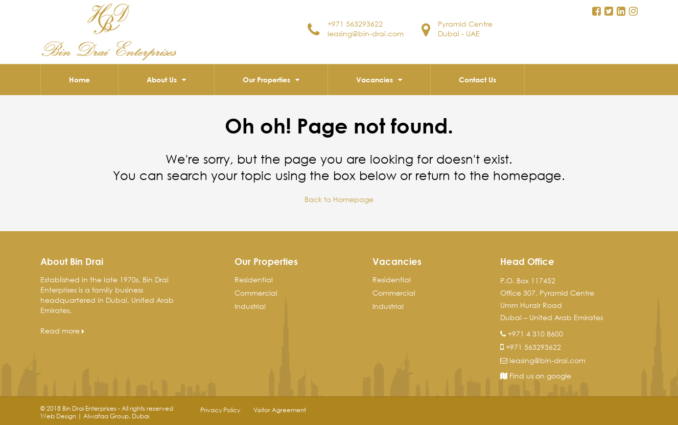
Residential (254, 279)
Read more (62, 330)
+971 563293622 (355, 24)
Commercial (256, 293)
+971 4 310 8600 (535, 334)
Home (79, 79)
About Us (162, 79)
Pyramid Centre (465, 24)
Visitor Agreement (279, 410)
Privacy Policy (220, 410)
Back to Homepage (339, 199)
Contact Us (477, 79)
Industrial (250, 306)
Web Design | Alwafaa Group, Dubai (94, 416)
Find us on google (535, 376)
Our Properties (266, 79)
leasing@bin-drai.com (366, 33)
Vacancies (374, 79)
